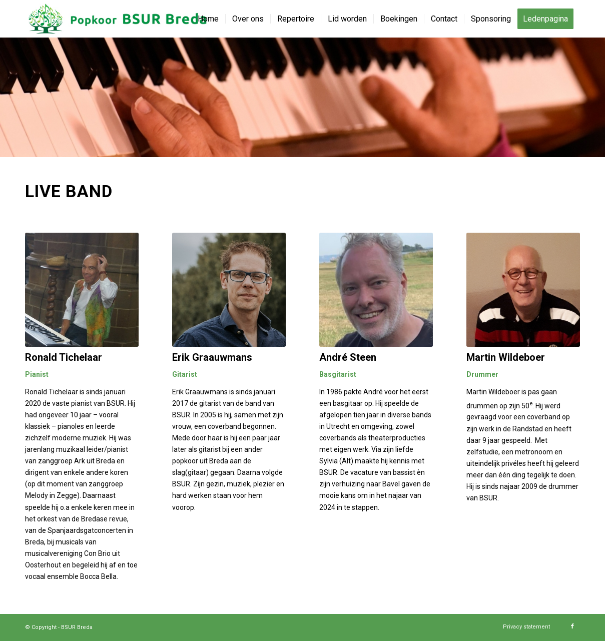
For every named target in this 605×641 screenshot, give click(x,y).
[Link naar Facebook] (572, 626)
